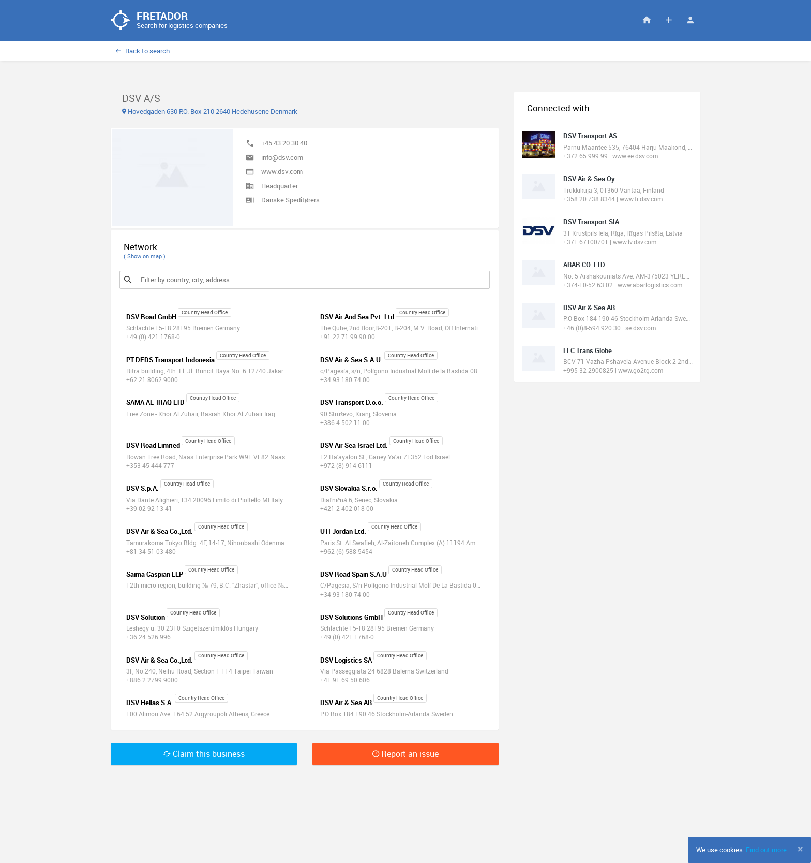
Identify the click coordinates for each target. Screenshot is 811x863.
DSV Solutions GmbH (351, 617)
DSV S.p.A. (142, 488)
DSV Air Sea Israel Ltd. (354, 445)
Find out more (766, 849)
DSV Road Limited (153, 445)
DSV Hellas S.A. (149, 703)
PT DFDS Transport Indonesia (170, 360)
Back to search (143, 51)
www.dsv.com (282, 172)
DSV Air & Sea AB (346, 703)
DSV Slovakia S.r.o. (349, 488)
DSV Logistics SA (346, 660)
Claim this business (204, 754)
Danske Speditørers (290, 200)
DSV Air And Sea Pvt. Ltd (357, 317)
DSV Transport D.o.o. (351, 403)
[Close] (800, 849)
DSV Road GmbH (151, 317)
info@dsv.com (282, 158)
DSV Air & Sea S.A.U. (351, 360)
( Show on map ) (145, 256)
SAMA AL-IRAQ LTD (155, 403)
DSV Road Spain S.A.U (353, 574)
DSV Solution (145, 617)
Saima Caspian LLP (154, 574)
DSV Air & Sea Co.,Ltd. (159, 531)
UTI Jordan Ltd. (343, 531)
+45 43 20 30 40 (284, 143)
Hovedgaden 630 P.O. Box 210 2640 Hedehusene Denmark (209, 111)
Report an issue (405, 754)
